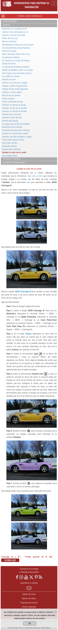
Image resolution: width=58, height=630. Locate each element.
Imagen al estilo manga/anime (14, 86)
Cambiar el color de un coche (14, 152)
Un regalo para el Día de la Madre (16, 124)
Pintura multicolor (9, 41)
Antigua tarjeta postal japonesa (15, 89)
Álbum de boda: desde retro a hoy (16, 54)
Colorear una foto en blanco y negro (17, 136)
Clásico (28, 333)
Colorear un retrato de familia (14, 111)
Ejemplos (6, 25)
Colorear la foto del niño (12, 117)
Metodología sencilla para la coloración (18, 44)
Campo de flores (9, 63)
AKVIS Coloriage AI (23, 291)
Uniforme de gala (9, 51)
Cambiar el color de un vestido (14, 108)
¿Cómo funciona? (9, 21)
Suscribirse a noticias (29, 586)
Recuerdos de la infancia (12, 127)
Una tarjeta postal (9, 155)
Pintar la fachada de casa (12, 101)
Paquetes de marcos (29, 602)
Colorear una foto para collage (14, 82)
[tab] (29, 21)
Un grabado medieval (11, 57)
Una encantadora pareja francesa (16, 48)
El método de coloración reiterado (16, 130)
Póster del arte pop (10, 38)
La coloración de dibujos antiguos (15, 66)
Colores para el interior (11, 114)
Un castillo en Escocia (11, 76)
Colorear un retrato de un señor (15, 133)
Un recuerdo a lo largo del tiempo (16, 60)
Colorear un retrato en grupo (14, 105)
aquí (28, 182)
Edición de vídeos (29, 598)
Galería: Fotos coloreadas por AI (15, 32)
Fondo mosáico (8, 98)
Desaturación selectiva (11, 149)
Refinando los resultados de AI (14, 28)
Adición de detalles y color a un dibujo (17, 70)
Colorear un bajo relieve (12, 92)
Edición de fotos (29, 594)
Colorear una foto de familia (13, 35)
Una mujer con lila (9, 143)
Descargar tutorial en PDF (14, 162)
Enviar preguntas (29, 606)
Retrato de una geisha (11, 95)
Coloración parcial (9, 146)
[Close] (55, 612)
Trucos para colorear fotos (13, 139)
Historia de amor (9, 79)
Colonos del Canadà (10, 120)
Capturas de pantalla (11, 159)
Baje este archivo (35, 176)
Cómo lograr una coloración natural (16, 73)
